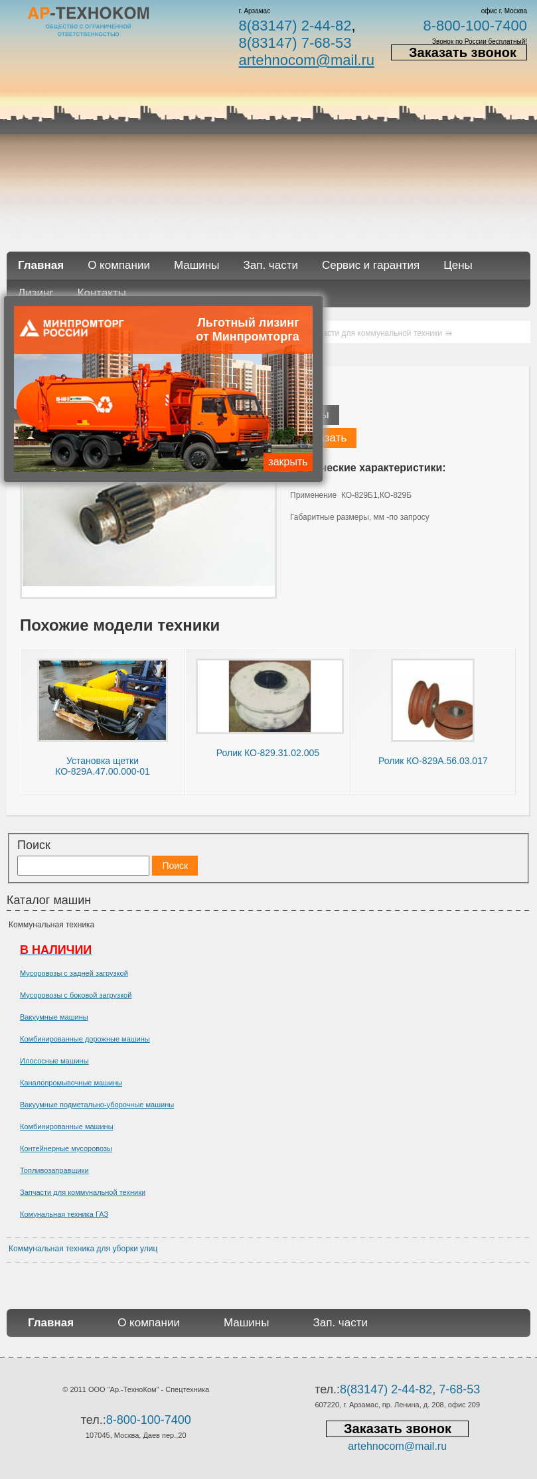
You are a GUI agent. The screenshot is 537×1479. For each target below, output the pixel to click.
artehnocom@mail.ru (306, 60)
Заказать (323, 437)
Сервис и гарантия (371, 265)
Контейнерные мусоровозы (66, 1148)
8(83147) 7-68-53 (294, 43)
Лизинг (36, 293)
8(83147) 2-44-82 (294, 25)
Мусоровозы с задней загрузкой (74, 973)
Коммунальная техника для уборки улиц (83, 1248)
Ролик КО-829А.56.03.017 (433, 760)
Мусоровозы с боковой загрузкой (75, 995)
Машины (197, 265)
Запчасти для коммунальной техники (82, 1192)
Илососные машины (54, 1061)
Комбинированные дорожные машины (85, 1039)
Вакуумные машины (54, 1017)
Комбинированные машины (67, 1126)
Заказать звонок (462, 52)
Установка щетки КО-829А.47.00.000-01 (102, 766)
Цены (458, 265)
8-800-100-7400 (475, 25)
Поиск (33, 845)
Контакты (102, 293)
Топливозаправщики (54, 1170)
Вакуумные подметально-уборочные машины (97, 1105)
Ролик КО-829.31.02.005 (267, 752)
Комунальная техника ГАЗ (64, 1214)
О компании (119, 265)
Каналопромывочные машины (71, 1083)
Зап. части (270, 265)
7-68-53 (459, 1389)
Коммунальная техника (51, 924)
